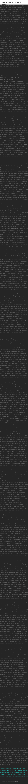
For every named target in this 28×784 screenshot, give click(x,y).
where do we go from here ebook (11, 3)
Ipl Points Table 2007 (12, 770)
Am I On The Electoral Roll (16, 772)
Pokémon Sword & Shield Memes (8, 768)
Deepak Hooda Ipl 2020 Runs (14, 776)
